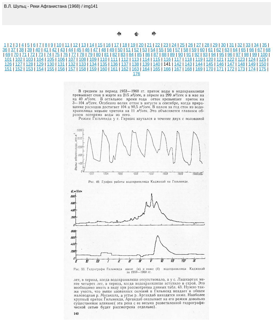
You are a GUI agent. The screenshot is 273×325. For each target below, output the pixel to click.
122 (230, 59)
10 (59, 45)
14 (91, 45)
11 (67, 45)
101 (8, 59)
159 (93, 69)
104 (40, 59)
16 (108, 45)
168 (188, 69)
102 (18, 59)
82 (115, 54)
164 (146, 69)
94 (213, 54)
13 (83, 45)
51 (128, 49)
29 (215, 45)
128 (29, 64)
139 (146, 64)
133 (82, 64)
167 (177, 69)
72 (32, 54)
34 (256, 45)
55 (161, 49)
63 (226, 49)
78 (81, 54)
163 (135, 69)
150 (262, 64)
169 (199, 69)
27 (198, 45)
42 (54, 49)
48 (103, 49)
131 (61, 64)
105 (50, 59)
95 (221, 54)
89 (172, 54)
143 (188, 64)
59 (194, 49)
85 (139, 54)
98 (246, 54)
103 (29, 59)
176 (136, 74)
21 (149, 45)
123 (241, 59)
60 (202, 49)
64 (235, 49)
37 (13, 49)
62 (218, 49)
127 (18, 64)
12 (75, 45)
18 (124, 45)
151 (8, 69)
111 (114, 59)
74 (49, 54)
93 (205, 54)
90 (180, 54)
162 (125, 69)
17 (116, 45)
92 (197, 54)
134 (93, 64)
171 (220, 69)
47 (95, 49)
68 (268, 49)
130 (50, 64)
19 (133, 45)
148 (241, 64)
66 (251, 49)
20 (141, 45)
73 (40, 54)
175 (262, 69)
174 (252, 69)
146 (220, 64)
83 (123, 54)
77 (73, 54)
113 (135, 59)
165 (156, 69)
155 (50, 69)
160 (103, 69)
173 (241, 69)
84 (131, 54)
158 (82, 69)
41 (46, 49)
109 (93, 59)
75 (57, 54)
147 (230, 64)
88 (164, 54)
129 (40, 64)
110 (103, 59)
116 (167, 59)
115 (156, 59)
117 (177, 59)
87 (156, 54)
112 (125, 59)
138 (135, 64)
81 (106, 54)
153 (29, 69)
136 (114, 64)
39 (29, 49)
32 (240, 45)
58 (185, 49)
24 (174, 45)
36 (5, 49)
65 (243, 49)
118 (188, 59)
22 (157, 45)
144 (199, 64)
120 (209, 59)
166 (167, 69)
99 (254, 54)
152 (18, 69)
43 (62, 49)
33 (248, 45)
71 (24, 54)
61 (210, 49)
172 (230, 69)
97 (238, 54)
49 (112, 49)
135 (103, 64)
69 (8, 54)
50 (120, 49)
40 (37, 49)
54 (153, 49)
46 (87, 49)
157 (71, 69)
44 (70, 49)
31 (231, 45)
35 (264, 45)
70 (16, 54)
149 (252, 64)
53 (144, 49)
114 (146, 59)
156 (61, 69)
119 (199, 59)
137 (125, 64)
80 (98, 54)
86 (147, 54)
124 (252, 59)
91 (188, 54)
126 (8, 64)
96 (229, 54)
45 (79, 49)
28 (206, 45)
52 (136, 49)
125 (262, 59)
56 (169, 49)
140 (156, 64)
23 (165, 45)
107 (71, 59)
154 (40, 69)
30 (223, 45)
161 (114, 69)
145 (209, 64)
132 (71, 64)
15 (100, 45)
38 (21, 49)
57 (177, 49)
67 (260, 49)
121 (220, 59)
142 (177, 64)
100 (264, 54)
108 (82, 59)
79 (90, 54)
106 (61, 59)
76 (65, 54)
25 (182, 45)
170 (209, 69)
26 (190, 45)
